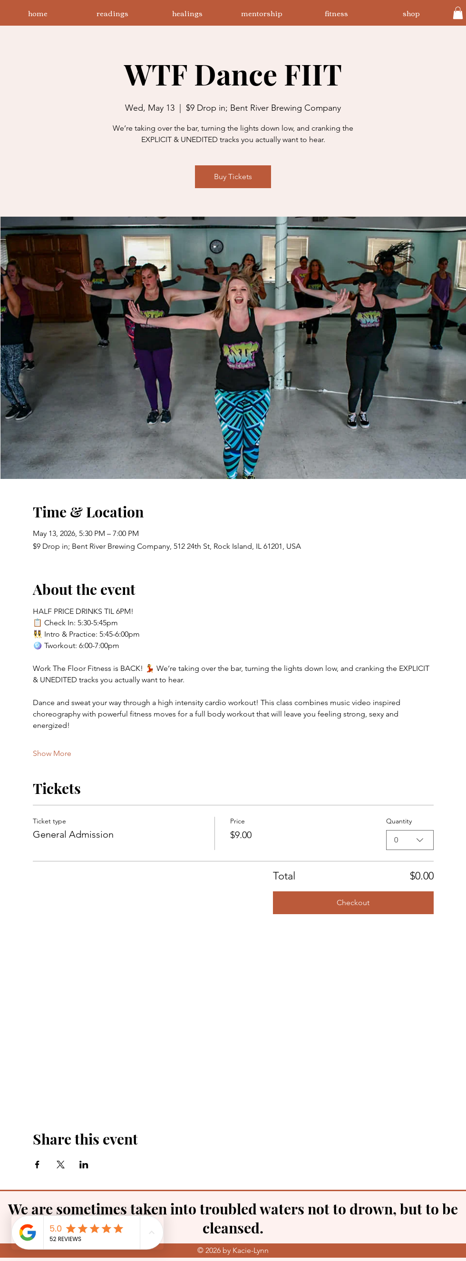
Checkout (353, 902)
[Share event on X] (60, 1164)
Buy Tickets (233, 176)
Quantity (399, 821)
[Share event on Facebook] (37, 1164)
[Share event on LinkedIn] (83, 1164)
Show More (52, 753)
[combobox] (410, 840)
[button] (458, 13)
